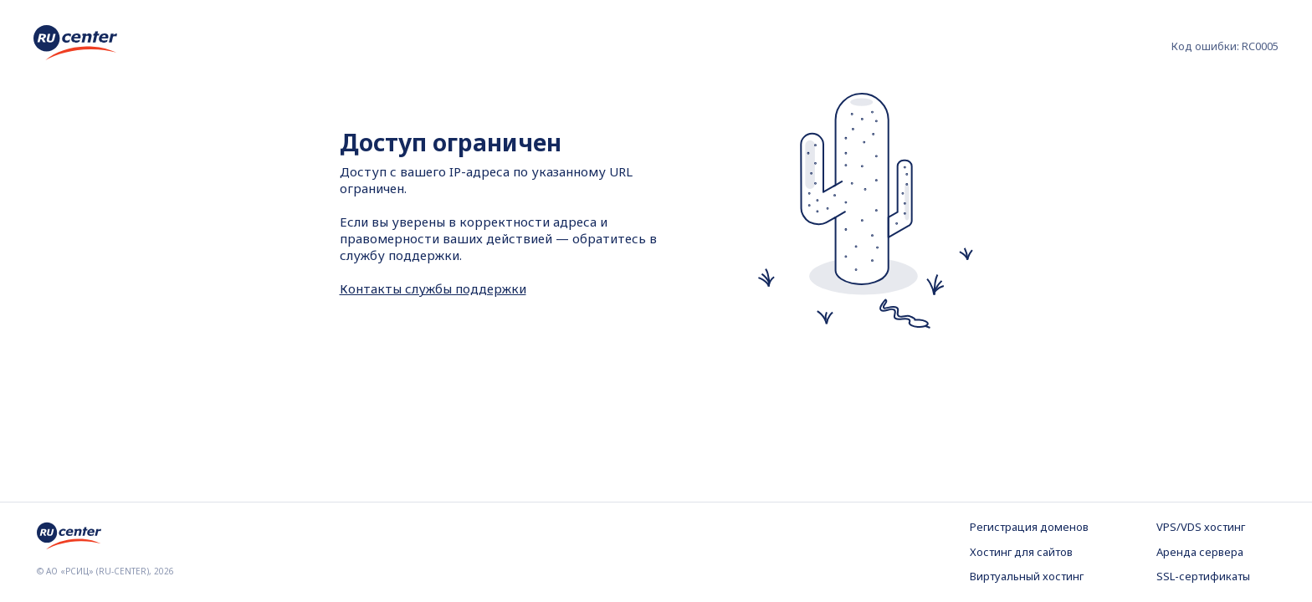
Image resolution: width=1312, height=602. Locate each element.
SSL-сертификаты (1203, 576)
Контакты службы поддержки (433, 288)
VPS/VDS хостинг (1200, 526)
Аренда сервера (1199, 551)
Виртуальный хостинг (1027, 576)
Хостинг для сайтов (1021, 551)
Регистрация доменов (1029, 526)
